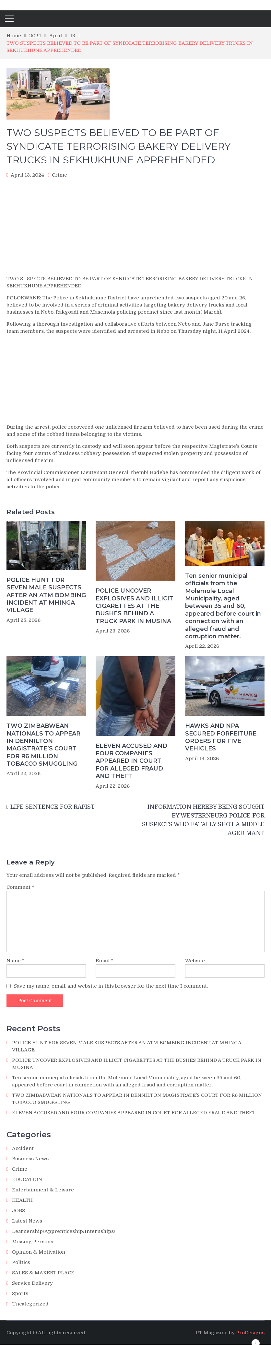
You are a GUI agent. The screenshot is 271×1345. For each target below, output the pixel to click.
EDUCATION (27, 1179)
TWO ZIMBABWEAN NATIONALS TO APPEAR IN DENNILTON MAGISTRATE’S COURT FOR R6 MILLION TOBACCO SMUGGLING (43, 744)
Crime (59, 175)
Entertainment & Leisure (43, 1190)
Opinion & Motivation (38, 1252)
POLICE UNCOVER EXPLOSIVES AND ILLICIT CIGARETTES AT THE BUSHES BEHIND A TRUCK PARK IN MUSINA (134, 606)
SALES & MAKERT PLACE (43, 1273)
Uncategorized (30, 1304)
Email (104, 961)
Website (195, 961)
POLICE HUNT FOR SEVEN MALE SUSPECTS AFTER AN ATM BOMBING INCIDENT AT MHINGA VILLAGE (46, 595)
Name (15, 961)
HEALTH (22, 1200)
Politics (21, 1262)
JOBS (18, 1210)
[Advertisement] (135, 228)
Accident (23, 1148)
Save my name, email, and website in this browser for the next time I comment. (111, 986)
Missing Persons (32, 1242)
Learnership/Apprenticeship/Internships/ (63, 1231)
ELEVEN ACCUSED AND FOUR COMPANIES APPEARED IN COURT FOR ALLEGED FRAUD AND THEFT (131, 761)
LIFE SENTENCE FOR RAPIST (52, 807)
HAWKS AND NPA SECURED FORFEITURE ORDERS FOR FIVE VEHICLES (220, 737)
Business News (30, 1159)
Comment (20, 887)
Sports (20, 1293)
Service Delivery (32, 1283)
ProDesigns (250, 1333)
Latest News (27, 1221)
